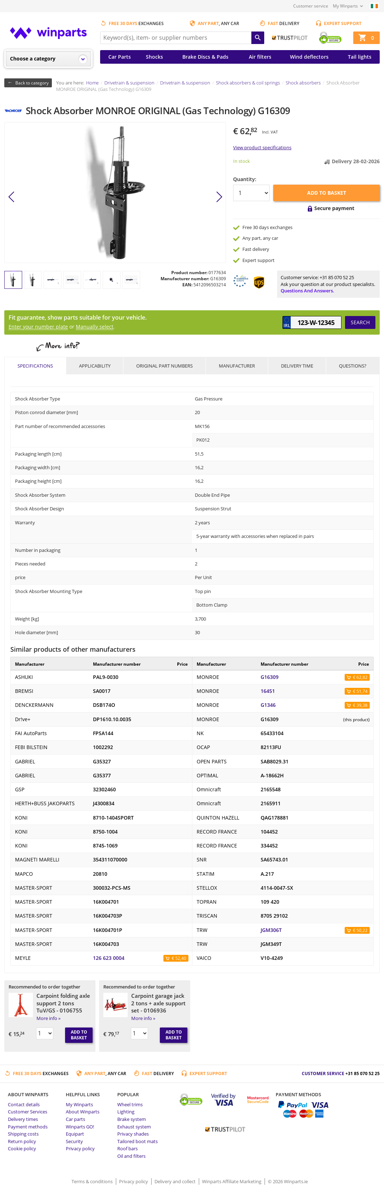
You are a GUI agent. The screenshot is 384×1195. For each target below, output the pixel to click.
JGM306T (271, 930)
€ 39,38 (360, 705)
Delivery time (297, 366)
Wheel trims (130, 1104)
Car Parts (119, 56)
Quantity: (244, 179)
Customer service (310, 6)
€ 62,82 (360, 677)
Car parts (75, 1119)
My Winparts (345, 6)
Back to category (32, 83)
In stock (241, 161)
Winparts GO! (80, 1126)
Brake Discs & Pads (205, 56)
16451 (268, 691)
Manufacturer (237, 366)
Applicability (94, 366)
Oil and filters (131, 1156)
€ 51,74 (360, 691)
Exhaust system (134, 1126)
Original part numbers (164, 366)
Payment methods (28, 1126)
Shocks (154, 56)
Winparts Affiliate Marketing (232, 1181)
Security (74, 1141)
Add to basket (326, 192)
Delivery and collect (175, 1181)
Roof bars (127, 1148)
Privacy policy (80, 1148)
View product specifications (262, 147)
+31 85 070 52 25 (337, 277)
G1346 (268, 705)
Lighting (125, 1111)
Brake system (131, 1119)
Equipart (75, 1134)
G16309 (270, 677)
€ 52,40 (179, 958)
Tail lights (359, 56)
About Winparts (82, 1111)
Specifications (35, 366)
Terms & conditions (93, 1181)
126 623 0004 (108, 958)
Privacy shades (133, 1134)
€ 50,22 (360, 930)
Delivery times (23, 1119)
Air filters (260, 56)
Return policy (22, 1141)
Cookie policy (22, 1148)
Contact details (24, 1104)
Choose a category (32, 58)
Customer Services (27, 1111)
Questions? (352, 366)
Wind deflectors (309, 56)
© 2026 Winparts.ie (288, 1181)
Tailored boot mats (137, 1141)
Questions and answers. (307, 290)
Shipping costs (23, 1134)
